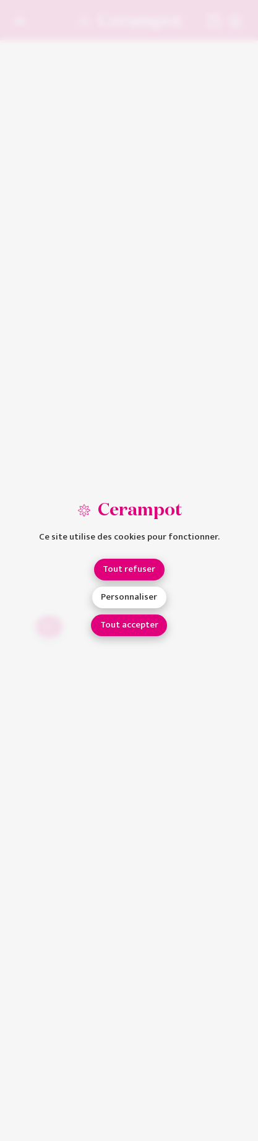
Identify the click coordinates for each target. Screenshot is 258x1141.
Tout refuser (129, 569)
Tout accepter (129, 624)
